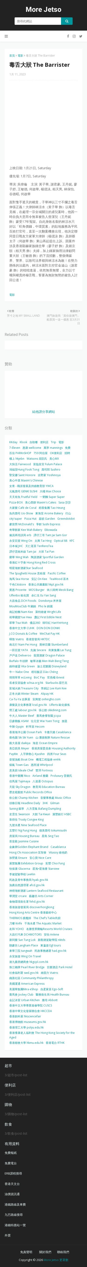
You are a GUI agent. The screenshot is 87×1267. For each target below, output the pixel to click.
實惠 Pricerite (17, 590)
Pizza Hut (30, 519)
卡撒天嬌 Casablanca (57, 732)
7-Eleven (14, 448)
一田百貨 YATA (18, 650)
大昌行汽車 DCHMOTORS (25, 934)
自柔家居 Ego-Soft (51, 989)
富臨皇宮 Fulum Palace (47, 464)
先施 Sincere (38, 650)
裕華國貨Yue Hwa (20, 617)
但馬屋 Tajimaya (19, 781)
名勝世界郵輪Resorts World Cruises (49, 929)
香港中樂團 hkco (19, 776)
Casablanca (58, 847)
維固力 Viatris (49, 973)
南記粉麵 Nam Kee (21, 612)
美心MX (54, 459)
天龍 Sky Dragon (19, 787)
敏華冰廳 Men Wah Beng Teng (49, 661)
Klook (23, 442)
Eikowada (51, 530)
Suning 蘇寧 (16, 809)
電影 (20, 55)
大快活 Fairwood (20, 464)
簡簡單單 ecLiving (20, 677)
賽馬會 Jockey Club (21, 994)
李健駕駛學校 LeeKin (22, 874)
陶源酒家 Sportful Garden (47, 557)
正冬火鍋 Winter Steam (24, 694)
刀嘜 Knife (15, 923)
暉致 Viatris (16, 639)
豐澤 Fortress (44, 770)
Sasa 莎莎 (64, 502)
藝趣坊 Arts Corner (41, 896)
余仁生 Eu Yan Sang (43, 595)
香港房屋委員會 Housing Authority (53, 748)
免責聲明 (26, 1252)
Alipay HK (47, 694)
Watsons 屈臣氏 (37, 459)
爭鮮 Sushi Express (48, 524)
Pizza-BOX (16, 502)
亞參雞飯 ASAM (19, 721)
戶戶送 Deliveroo (20, 655)
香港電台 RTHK (55, 1043)
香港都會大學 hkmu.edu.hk (26, 1043)
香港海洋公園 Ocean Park (25, 732)
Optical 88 (60, 541)
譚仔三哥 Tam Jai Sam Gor (50, 535)
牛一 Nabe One (19, 672)
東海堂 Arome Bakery (49, 513)
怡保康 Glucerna (19, 869)
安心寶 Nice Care (40, 858)
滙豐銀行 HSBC (61, 814)
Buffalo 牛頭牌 (18, 661)
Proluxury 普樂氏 (61, 776)
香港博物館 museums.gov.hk (27, 1022)
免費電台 (11, 1163)
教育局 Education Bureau (49, 787)
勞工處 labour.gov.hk (22, 710)
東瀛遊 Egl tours (50, 945)
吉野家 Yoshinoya (49, 475)
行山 (68, 513)
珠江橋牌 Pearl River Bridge (27, 967)
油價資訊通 (12, 1194)
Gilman (54, 803)
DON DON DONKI (48, 628)
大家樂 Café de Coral (22, 508)
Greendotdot (66, 519)
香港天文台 (12, 1184)
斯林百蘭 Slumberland (53, 644)
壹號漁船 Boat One (21, 759)
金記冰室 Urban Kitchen (24, 1000)
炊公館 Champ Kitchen (23, 798)
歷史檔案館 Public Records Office (30, 792)
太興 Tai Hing (43, 541)
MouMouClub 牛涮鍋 (22, 606)
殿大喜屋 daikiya (19, 743)
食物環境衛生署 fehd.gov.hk (27, 902)
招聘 (67, 453)
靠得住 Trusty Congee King (26, 819)
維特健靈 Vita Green (22, 666)
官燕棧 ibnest (55, 677)
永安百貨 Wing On (20, 541)
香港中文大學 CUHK (21, 628)
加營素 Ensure (18, 858)
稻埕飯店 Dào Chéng (44, 672)
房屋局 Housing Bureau (24, 836)
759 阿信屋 (41, 453)
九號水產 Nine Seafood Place (28, 825)
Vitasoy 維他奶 (58, 852)
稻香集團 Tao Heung (52, 508)
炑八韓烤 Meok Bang (60, 590)
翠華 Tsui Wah (18, 623)
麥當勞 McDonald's (21, 524)
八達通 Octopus (42, 781)
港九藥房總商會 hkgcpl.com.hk (28, 962)
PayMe (13, 754)
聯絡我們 (63, 1252)
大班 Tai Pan (46, 552)
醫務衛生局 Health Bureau (52, 994)
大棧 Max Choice (50, 491)
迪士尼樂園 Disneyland (51, 666)
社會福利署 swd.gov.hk (24, 973)
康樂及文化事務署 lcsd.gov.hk (28, 705)
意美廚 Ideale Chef (21, 770)
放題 (64, 721)
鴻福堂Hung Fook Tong (24, 469)
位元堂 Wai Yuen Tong (45, 721)
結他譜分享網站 (43, 411)
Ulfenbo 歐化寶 (19, 595)
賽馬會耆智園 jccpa (48, 716)
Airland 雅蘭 (40, 776)
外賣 (8, 1235)
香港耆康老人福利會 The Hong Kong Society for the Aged (42, 1035)
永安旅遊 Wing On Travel (25, 956)
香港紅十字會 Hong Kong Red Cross (32, 562)
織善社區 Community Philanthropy (31, 978)
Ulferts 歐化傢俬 (59, 705)
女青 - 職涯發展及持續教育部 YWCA (31, 486)
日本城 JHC (16, 546)
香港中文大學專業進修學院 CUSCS (30, 1005)
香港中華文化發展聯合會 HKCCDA (30, 1011)
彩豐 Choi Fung (55, 863)
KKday (13, 442)
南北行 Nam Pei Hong (23, 644)
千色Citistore (17, 584)
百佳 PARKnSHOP (20, 453)
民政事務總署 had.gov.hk (50, 951)
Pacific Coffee (57, 573)
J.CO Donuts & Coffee (23, 634)
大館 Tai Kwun (41, 814)
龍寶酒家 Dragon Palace (49, 655)
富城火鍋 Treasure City (24, 688)
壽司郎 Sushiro (51, 469)
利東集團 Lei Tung (59, 650)
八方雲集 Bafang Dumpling (43, 809)
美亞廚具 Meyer (19, 748)
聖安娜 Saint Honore (22, 475)
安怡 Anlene (51, 934)
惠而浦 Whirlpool (42, 765)
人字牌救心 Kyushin (32, 754)
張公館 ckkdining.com (53, 710)
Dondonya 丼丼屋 (50, 601)
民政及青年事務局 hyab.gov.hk (28, 880)
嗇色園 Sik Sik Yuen (21, 737)
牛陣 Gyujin (16, 727)
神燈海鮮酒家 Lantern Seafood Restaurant (36, 891)
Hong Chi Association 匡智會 (27, 852)
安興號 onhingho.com (46, 699)
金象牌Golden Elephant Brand (28, 847)
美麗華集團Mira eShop (23, 989)
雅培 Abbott (50, 1000)
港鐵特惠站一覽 (15, 1225)
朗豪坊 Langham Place (23, 945)
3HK (45, 803)
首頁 (12, 55)
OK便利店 (56, 453)
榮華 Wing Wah (19, 557)
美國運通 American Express (27, 984)
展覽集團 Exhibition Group (26, 863)
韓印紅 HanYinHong (55, 623)
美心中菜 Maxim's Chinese (26, 480)
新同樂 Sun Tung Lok (22, 940)
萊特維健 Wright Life (48, 612)
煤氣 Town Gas (19, 765)
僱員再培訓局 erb (20, 535)
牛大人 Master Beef (21, 716)
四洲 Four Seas (56, 754)
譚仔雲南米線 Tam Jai (22, 552)
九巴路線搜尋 (14, 1215)
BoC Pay (39, 677)
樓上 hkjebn (16, 459)
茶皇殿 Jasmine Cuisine (24, 841)
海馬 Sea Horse (19, 579)
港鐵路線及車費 (15, 1204)
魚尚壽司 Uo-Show (21, 513)
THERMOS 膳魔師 (20, 918)
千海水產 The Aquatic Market (42, 923)
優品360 (35, 623)
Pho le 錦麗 (45, 606)
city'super (15, 519)
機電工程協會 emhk (48, 759)
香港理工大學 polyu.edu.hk (26, 1027)
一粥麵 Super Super (52, 497)
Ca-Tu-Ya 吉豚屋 (19, 699)
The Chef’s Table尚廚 (47, 918)
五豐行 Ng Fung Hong (23, 830)
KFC (72, 541)
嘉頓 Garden (47, 519)
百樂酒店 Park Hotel (59, 967)
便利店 (44, 442)
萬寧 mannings (53, 448)
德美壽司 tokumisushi (53, 830)
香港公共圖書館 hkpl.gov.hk (45, 584)
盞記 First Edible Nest (47, 617)
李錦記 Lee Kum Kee (54, 688)
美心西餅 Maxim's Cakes (40, 502)
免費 (68, 448)
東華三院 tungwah (20, 951)
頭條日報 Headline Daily (24, 803)
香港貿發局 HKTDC (38, 639)
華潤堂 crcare (18, 896)
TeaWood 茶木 (59, 579)
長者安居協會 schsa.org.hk (26, 683)
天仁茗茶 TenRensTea (39, 546)
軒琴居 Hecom (35, 727)
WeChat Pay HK (50, 634)
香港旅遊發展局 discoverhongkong (31, 907)
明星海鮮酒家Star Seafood (26, 568)
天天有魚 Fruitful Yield (23, 497)
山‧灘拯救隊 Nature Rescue (52, 737)
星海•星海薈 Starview (45, 869)
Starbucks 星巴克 (56, 683)
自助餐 (33, 442)
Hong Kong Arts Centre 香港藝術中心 (33, 912)
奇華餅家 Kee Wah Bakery (25, 530)
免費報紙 (11, 1153)
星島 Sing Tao (50, 836)
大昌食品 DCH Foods (22, 601)
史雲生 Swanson (19, 814)
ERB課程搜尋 (13, 1173)
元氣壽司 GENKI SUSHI (23, 491)
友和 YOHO (16, 929)
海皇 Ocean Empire (45, 743)
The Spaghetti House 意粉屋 (27, 573)
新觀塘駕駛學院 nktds (51, 940)
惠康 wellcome (32, 448)
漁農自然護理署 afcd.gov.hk (27, 885)
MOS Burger (37, 590)
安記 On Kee (39, 579)
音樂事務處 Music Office (55, 798)
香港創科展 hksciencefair (25, 1016)
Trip (53, 442)
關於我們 (45, 1252)
